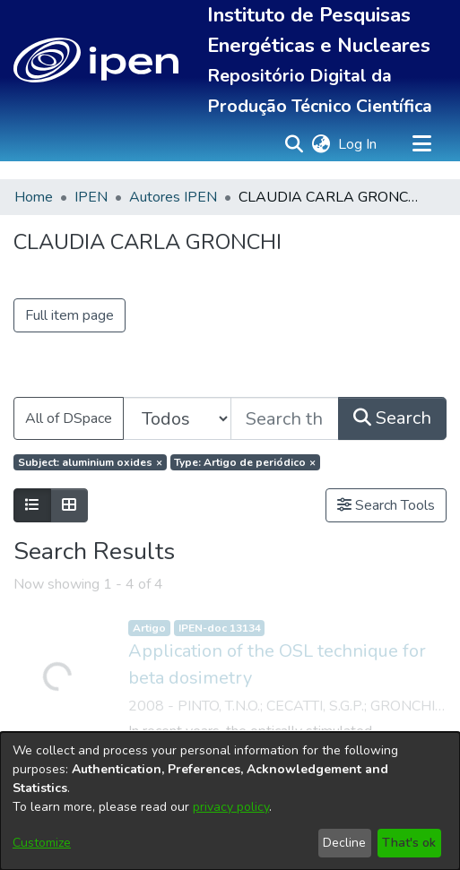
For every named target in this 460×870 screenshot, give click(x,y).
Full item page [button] (69, 315)
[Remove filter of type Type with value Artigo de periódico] (245, 462)
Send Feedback (394, 595)
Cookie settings (67, 595)
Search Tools (386, 505)
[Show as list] (32, 505)
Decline (344, 842)
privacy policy (231, 806)
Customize (42, 842)
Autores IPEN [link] (173, 197)
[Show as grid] (69, 505)
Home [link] (33, 197)
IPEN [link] (91, 197)
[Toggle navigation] (421, 144)
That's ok (409, 842)
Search (392, 418)
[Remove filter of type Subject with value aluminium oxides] (90, 462)
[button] (95, 60)
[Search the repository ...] (284, 418)
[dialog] (230, 801)
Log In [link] (358, 144)
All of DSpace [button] (68, 418)
